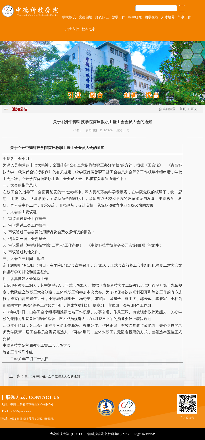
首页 (183, 109)
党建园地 (85, 17)
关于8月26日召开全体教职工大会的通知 (52, 376)
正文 (194, 109)
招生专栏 (72, 29)
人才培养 (168, 17)
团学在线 (151, 17)
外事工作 (184, 17)
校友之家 (88, 29)
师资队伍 (102, 17)
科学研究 (135, 17)
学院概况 (69, 17)
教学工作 (118, 17)
